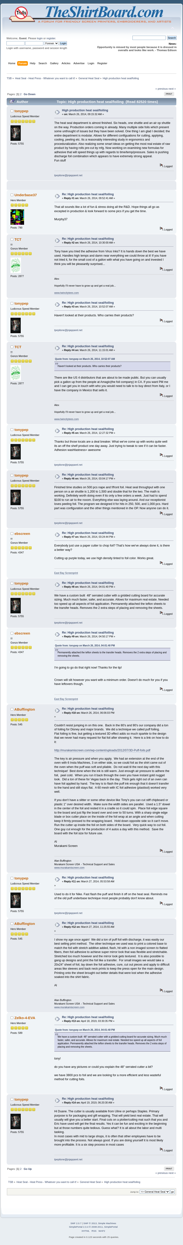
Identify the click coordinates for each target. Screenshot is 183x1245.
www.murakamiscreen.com (69, 867)
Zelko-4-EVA (25, 1018)
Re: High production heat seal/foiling (88, 194)
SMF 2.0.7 (76, 1223)
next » (172, 88)
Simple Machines (107, 1223)
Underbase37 (26, 195)
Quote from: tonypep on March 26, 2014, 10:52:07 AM (85, 359)
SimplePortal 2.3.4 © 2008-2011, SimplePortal (93, 1226)
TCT (18, 239)
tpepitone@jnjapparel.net (68, 175)
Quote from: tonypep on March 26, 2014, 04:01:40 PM (85, 645)
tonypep (21, 111)
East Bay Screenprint (66, 572)
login (40, 38)
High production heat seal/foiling (85, 110)
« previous (161, 88)
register (50, 38)
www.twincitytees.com (66, 292)
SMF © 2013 (90, 1223)
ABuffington (24, 709)
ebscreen (22, 534)
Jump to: (134, 1192)
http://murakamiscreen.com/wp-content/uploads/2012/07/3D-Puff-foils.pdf (102, 750)
